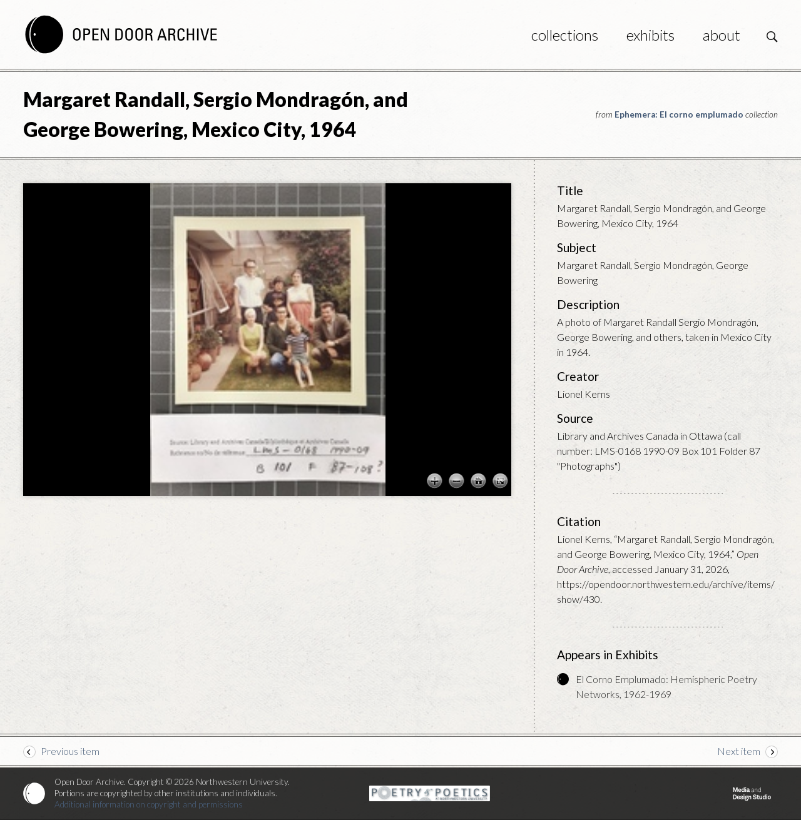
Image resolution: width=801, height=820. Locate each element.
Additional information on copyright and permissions (148, 804)
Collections (564, 35)
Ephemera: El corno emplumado (679, 114)
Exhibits (650, 35)
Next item (738, 751)
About (721, 35)
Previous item (70, 751)
